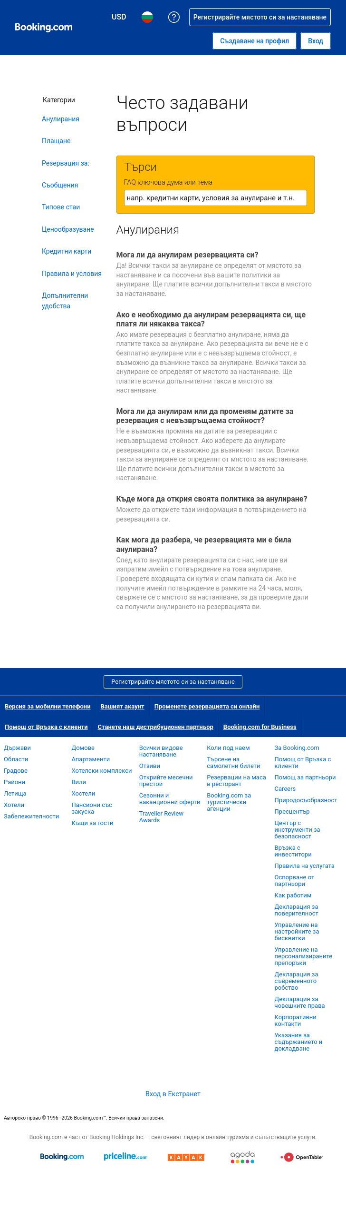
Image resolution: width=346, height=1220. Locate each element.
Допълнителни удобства (65, 301)
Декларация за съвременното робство (296, 981)
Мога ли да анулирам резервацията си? (187, 254)
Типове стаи (61, 207)
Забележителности (31, 816)
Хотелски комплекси (101, 770)
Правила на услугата (305, 865)
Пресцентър (292, 811)
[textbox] (215, 198)
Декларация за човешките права (300, 1002)
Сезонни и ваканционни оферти (170, 799)
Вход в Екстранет (173, 1094)
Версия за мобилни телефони (48, 706)
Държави (17, 747)
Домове (83, 747)
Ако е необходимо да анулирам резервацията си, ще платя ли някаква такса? (211, 319)
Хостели (83, 793)
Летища (15, 793)
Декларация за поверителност (296, 910)
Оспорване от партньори (295, 880)
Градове (16, 770)
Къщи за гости (92, 822)
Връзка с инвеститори (293, 851)
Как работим (293, 895)
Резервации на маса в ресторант (236, 780)
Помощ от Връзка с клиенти (46, 726)
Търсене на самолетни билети (233, 762)
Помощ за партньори (305, 777)
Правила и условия (72, 273)
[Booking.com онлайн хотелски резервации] (43, 27)
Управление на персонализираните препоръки (304, 956)
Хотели (14, 804)
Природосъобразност (306, 800)
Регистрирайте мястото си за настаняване (173, 681)
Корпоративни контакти (296, 1020)
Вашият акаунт (122, 706)
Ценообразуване (68, 229)
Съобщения (60, 185)
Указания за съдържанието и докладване (299, 1042)
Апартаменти (90, 759)
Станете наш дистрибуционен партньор (155, 726)
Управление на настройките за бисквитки (297, 931)
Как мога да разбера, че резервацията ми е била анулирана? (203, 544)
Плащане (56, 141)
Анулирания (60, 119)
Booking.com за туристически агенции (229, 802)
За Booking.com (297, 747)
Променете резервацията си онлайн (207, 706)
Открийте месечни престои (166, 780)
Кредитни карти (66, 251)
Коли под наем (228, 747)
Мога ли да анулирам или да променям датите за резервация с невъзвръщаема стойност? (205, 416)
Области (16, 759)
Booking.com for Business (260, 726)
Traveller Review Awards (161, 817)
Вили (78, 782)
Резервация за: (65, 163)
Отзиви (149, 765)
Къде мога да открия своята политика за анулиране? (212, 498)
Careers (285, 788)
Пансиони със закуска (91, 808)
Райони (14, 782)
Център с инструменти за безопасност (297, 829)
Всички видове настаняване (161, 751)
